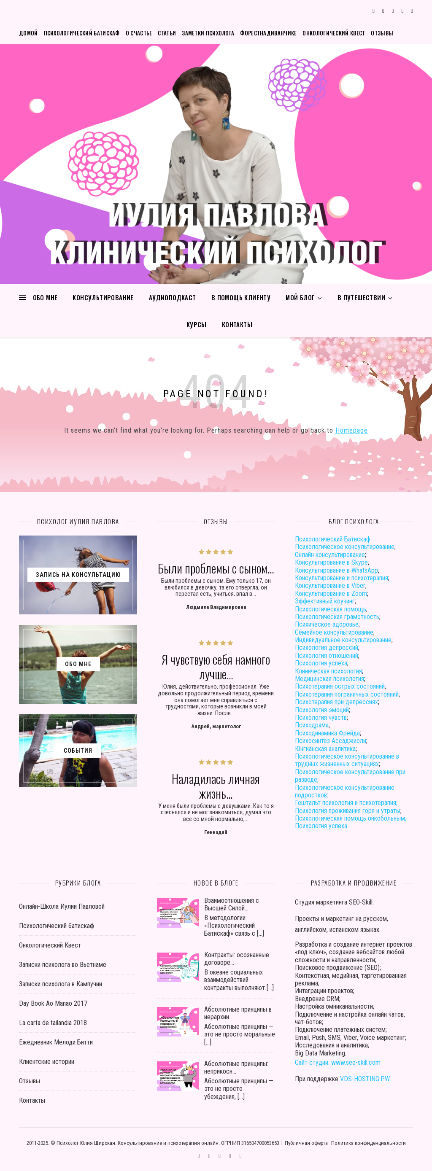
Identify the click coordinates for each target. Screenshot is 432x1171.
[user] (403, 11)
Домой (28, 33)
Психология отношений (326, 655)
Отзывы (382, 33)
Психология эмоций (322, 710)
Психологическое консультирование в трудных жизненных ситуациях (347, 760)
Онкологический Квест (333, 33)
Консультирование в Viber (330, 585)
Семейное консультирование (334, 632)
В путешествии (361, 297)
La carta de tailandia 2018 (53, 1023)
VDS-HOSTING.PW (365, 1079)
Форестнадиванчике (268, 33)
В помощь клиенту (240, 297)
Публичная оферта (306, 1143)
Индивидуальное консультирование (343, 640)
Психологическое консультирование (344, 547)
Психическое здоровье (327, 624)
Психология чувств (321, 717)
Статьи (167, 33)
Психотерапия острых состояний (340, 686)
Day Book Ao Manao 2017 (53, 1003)
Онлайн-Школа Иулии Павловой (62, 906)
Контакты (237, 324)
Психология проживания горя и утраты (347, 811)
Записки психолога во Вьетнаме (62, 965)
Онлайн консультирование (330, 555)
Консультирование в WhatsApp (336, 570)
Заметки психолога (208, 33)
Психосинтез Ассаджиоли (330, 741)
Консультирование (103, 297)
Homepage (351, 430)
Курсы (196, 324)
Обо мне (45, 297)
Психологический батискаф (82, 33)
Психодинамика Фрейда (327, 733)
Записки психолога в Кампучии (60, 984)
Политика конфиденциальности (368, 1143)
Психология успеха (321, 663)
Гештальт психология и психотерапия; (346, 803)
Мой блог (300, 297)
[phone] (412, 11)
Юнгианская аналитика (325, 749)
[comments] (374, 11)
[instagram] (384, 11)
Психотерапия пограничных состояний (347, 694)
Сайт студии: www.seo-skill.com (338, 1062)
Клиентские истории (46, 1062)
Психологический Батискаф (332, 539)
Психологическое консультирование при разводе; (350, 775)
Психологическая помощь (330, 609)
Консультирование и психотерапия (341, 578)
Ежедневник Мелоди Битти (56, 1042)
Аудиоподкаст (172, 297)
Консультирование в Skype (331, 562)
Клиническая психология (328, 671)
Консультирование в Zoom (331, 594)
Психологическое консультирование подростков (344, 791)
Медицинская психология (329, 679)
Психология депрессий (326, 647)
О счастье (139, 33)
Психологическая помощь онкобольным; (350, 818)
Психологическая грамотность (337, 617)
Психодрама (312, 725)
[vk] (393, 11)
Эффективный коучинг (325, 601)
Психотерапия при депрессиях (336, 702)
